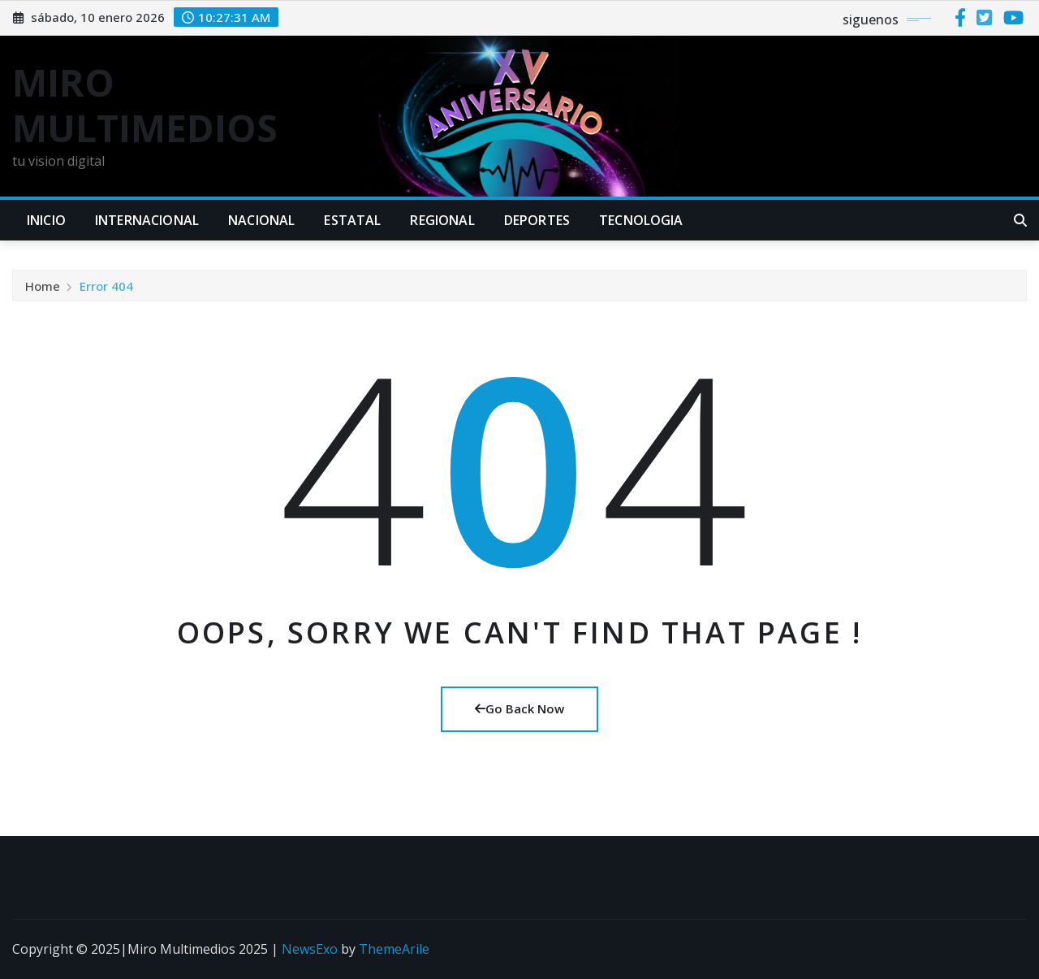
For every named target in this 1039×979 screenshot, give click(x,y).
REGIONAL (442, 220)
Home (42, 289)
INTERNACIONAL (147, 220)
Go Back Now (519, 708)
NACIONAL (261, 220)
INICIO (46, 220)
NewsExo (310, 949)
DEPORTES (537, 220)
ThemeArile (394, 949)
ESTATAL (352, 220)
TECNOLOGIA (641, 220)
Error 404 (106, 289)
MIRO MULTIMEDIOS (145, 104)
